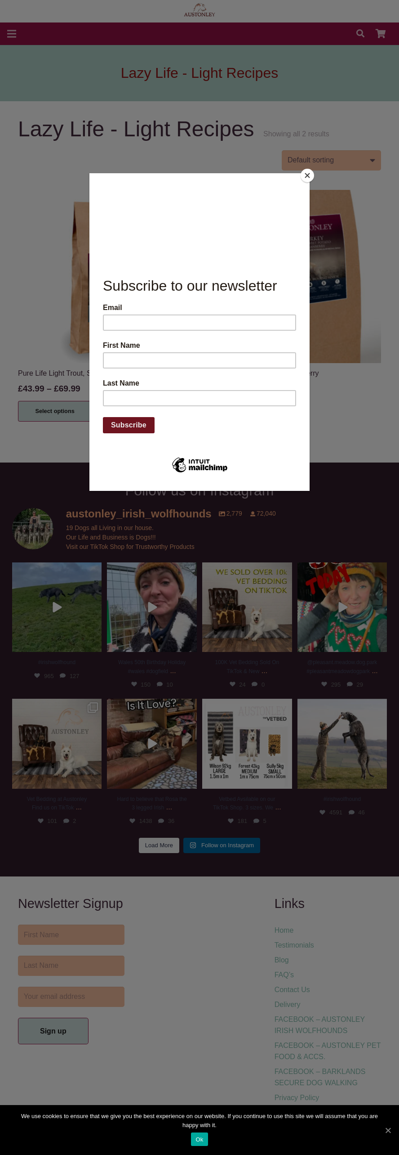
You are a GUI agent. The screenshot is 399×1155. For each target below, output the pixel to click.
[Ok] (387, 1130)
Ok (199, 1139)
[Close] (307, 175)
